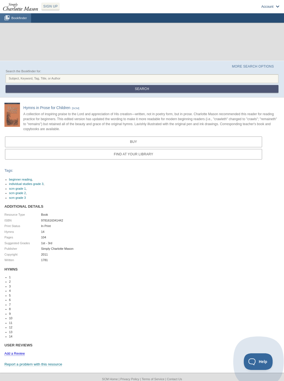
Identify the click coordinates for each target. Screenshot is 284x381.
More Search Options (253, 66)
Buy (133, 142)
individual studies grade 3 (26, 184)
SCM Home (110, 379)
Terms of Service (153, 379)
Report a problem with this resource (33, 364)
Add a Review (14, 354)
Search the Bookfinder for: (23, 71)
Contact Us (174, 379)
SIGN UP (50, 6)
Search (142, 89)
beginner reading (20, 179)
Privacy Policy (129, 379)
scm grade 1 (17, 188)
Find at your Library (133, 154)
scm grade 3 (17, 197)
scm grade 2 (17, 193)
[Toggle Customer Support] (258, 361)
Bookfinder (19, 18)
